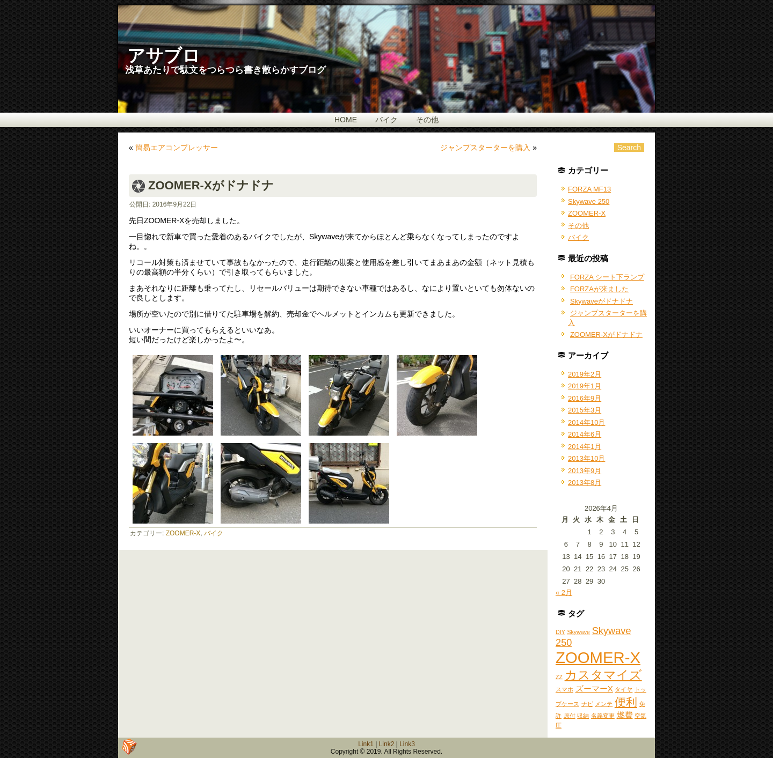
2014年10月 (586, 422)
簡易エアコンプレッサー (176, 147)
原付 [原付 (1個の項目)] (569, 715)
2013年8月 (584, 483)
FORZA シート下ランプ (607, 277)
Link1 (366, 744)
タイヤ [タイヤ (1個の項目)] (623, 689)
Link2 (387, 744)
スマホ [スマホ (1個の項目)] (564, 689)
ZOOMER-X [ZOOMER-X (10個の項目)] (598, 657)
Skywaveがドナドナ (601, 301)
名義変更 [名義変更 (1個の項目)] (603, 715)
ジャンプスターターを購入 (485, 147)
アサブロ (163, 55)
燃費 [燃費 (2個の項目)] (625, 714)
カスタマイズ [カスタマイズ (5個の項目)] (603, 675)
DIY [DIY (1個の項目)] (560, 632)
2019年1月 (584, 386)
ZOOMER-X (183, 533)
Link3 (407, 744)
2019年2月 (584, 374)
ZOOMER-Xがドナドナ (606, 334)
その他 (427, 119)
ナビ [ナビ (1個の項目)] (587, 704)
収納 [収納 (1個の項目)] (583, 715)
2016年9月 (584, 398)
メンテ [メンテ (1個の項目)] (603, 704)
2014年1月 (584, 447)
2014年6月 (584, 434)
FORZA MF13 (589, 189)
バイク (386, 119)
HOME (345, 119)
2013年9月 (584, 471)
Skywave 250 (588, 201)
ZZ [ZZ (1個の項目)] (559, 677)
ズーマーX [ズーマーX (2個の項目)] (594, 688)
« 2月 (564, 592)
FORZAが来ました (599, 289)
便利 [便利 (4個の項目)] (626, 702)
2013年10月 (586, 458)
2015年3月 (584, 410)
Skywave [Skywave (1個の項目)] (578, 632)
